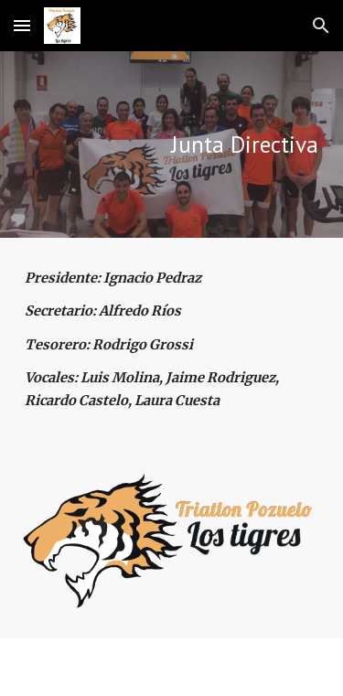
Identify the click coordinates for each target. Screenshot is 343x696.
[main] (172, 144)
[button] (22, 25)
